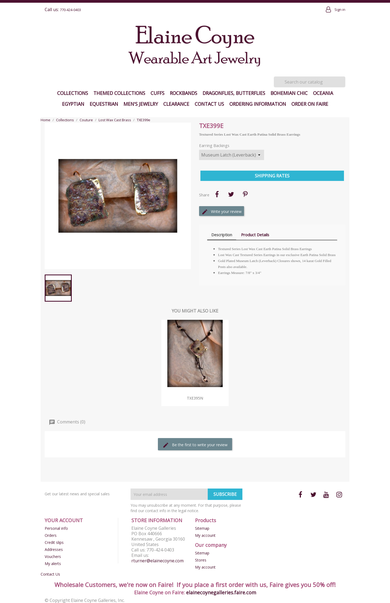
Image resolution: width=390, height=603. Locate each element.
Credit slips (54, 542)
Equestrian (104, 104)
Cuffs (157, 93)
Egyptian (73, 104)
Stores (200, 560)
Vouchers (53, 556)
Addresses (54, 549)
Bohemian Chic (289, 93)
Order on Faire (309, 104)
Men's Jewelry (140, 104)
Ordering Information (257, 104)
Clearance (176, 104)
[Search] (309, 81)
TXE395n (195, 398)
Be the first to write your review (194, 445)
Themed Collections (119, 93)
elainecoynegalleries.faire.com (221, 592)
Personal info (56, 528)
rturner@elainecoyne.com (157, 561)
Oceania (323, 93)
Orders (51, 535)
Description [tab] (221, 234)
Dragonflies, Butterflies (234, 93)
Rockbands (183, 93)
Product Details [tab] (255, 234)
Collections (72, 93)
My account (205, 535)
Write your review (222, 212)
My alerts (53, 563)
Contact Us (209, 104)
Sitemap (202, 528)
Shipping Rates (272, 176)
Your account (64, 520)
